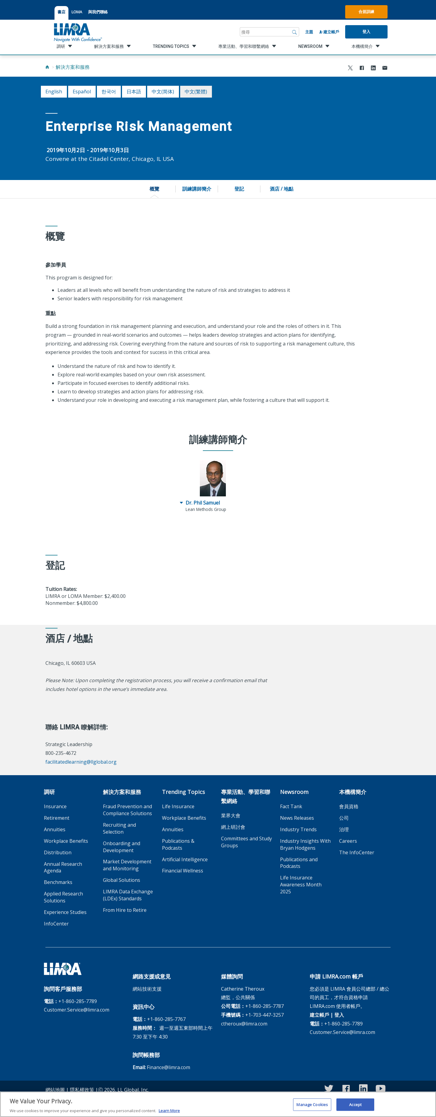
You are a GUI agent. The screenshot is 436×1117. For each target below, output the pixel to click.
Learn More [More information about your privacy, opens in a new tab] (169, 1113)
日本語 (134, 91)
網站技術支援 (147, 988)
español (82, 91)
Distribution (57, 852)
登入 (366, 31)
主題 (309, 32)
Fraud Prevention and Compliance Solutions (127, 810)
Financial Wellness (182, 870)
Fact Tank (291, 806)
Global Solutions (121, 880)
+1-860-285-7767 (166, 1019)
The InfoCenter (356, 852)
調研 (49, 791)
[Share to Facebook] (362, 68)
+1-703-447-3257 (264, 1015)
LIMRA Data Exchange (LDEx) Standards (128, 895)
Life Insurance (178, 806)
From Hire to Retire (125, 910)
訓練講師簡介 (196, 188)
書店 (61, 12)
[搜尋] (294, 31)
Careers (348, 841)
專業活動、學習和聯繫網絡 (245, 796)
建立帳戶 (329, 32)
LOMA (76, 12)
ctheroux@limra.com (244, 1023)
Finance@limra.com (168, 1067)
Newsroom (294, 791)
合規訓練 (366, 11)
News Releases (297, 818)
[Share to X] (350, 68)
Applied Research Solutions (63, 897)
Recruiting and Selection (119, 828)
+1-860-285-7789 (77, 1001)
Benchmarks (58, 882)
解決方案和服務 (73, 67)
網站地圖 (55, 1089)
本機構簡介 (352, 791)
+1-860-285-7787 (264, 1006)
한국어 (108, 91)
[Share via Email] (385, 68)
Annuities (54, 829)
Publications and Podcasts (299, 863)
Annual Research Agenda (63, 867)
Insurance (55, 806)
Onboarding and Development (121, 847)
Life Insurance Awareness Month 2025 (301, 884)
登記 (239, 188)
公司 (344, 818)
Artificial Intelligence (185, 859)
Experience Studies (65, 912)
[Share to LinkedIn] (373, 68)
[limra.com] (77, 32)
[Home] (47, 67)
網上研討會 (233, 827)
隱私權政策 (82, 1089)
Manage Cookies (312, 1107)
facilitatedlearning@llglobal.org (81, 762)
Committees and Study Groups (246, 842)
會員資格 (348, 806)
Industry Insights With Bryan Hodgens (305, 844)
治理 (344, 829)
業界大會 (230, 815)
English (53, 91)
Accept (355, 1107)
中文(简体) (163, 91)
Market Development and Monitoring (127, 865)
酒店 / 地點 (281, 188)
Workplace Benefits (66, 841)
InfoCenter (56, 923)
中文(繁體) (196, 91)
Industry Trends (298, 829)
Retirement (56, 818)
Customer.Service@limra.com (76, 1009)
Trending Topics (183, 791)
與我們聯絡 (98, 12)
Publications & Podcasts (178, 844)
